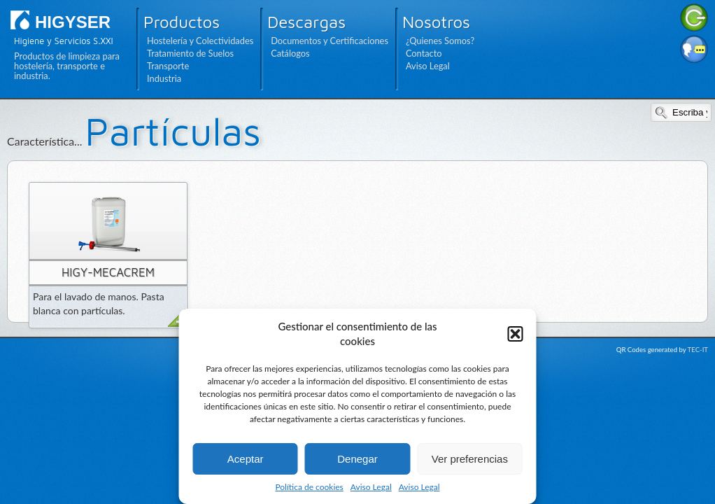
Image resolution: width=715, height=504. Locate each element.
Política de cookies (309, 487)
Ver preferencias (470, 459)
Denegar (357, 459)
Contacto (424, 53)
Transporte (168, 65)
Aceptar (245, 459)
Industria (164, 78)
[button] (516, 334)
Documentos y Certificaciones (329, 40)
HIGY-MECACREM (108, 272)
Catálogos (290, 53)
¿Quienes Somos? (440, 40)
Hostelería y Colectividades (200, 40)
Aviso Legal (371, 487)
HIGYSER (73, 22)
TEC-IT (698, 350)
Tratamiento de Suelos (190, 53)
